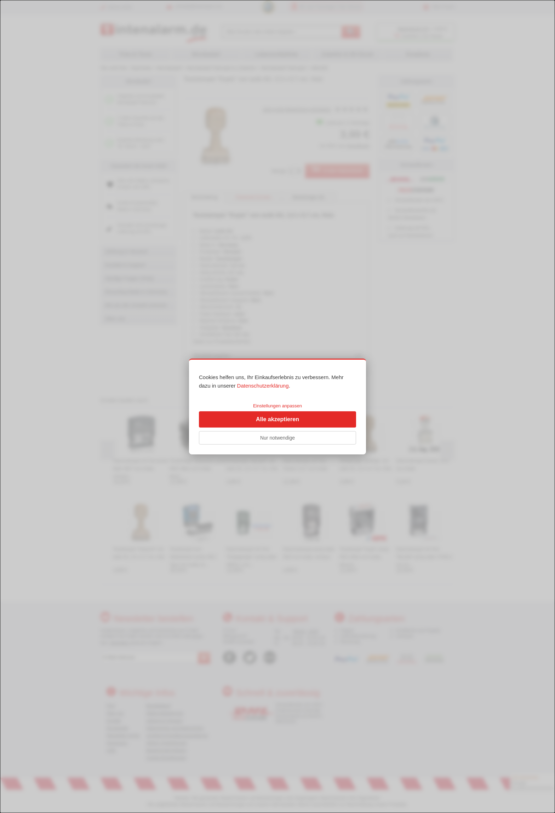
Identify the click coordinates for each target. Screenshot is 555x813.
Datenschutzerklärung (263, 386)
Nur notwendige (277, 438)
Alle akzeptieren (277, 419)
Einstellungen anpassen (277, 405)
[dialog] (277, 406)
